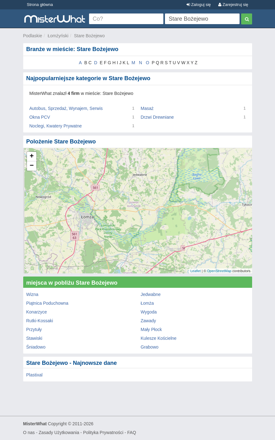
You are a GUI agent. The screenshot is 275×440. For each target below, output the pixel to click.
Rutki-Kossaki (39, 320)
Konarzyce (36, 311)
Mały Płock (151, 329)
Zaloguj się (199, 4)
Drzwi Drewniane (157, 117)
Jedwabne (151, 294)
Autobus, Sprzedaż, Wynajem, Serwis (66, 108)
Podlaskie (32, 35)
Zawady (148, 320)
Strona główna (40, 4)
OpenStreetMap (219, 271)
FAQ (131, 432)
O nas (29, 432)
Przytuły (34, 329)
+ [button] (31, 156)
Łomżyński (58, 35)
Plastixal (34, 374)
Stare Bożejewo (89, 35)
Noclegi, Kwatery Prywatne (55, 125)
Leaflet (195, 271)
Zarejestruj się (233, 4)
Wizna (32, 294)
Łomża (147, 303)
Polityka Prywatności (103, 432)
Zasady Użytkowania (59, 432)
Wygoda (149, 311)
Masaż (147, 108)
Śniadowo (36, 346)
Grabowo (150, 346)
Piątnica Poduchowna (47, 303)
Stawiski (34, 338)
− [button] (31, 166)
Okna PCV (39, 117)
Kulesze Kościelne (159, 338)
